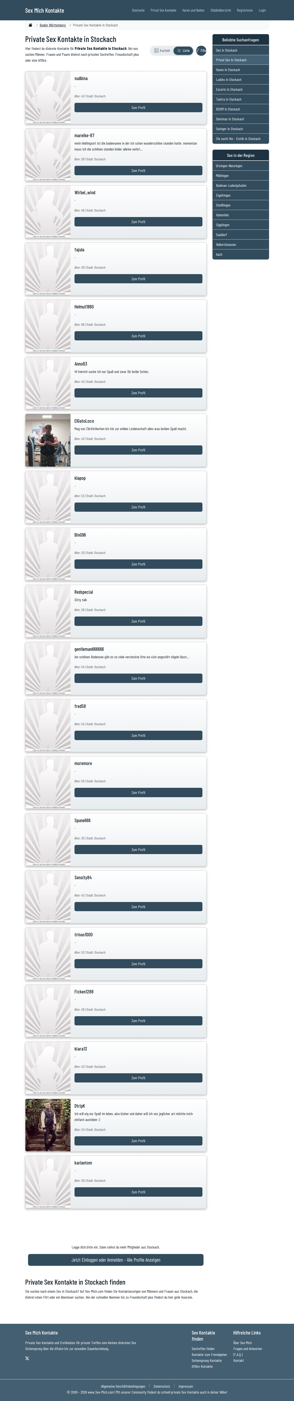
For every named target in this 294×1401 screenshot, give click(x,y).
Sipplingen (222, 224)
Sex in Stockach (226, 50)
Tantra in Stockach (228, 99)
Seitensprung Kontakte (207, 1360)
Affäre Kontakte (202, 1366)
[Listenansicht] (183, 51)
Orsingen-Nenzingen (229, 165)
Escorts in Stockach (229, 89)
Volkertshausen (226, 244)
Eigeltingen (223, 195)
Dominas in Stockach (230, 118)
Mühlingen (222, 175)
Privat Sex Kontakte (163, 10)
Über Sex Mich (242, 1342)
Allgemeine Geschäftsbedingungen (123, 1386)
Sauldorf (221, 234)
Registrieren (245, 10)
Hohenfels (222, 214)
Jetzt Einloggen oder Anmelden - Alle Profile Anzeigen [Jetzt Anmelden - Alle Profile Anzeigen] (115, 1260)
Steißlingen (223, 205)
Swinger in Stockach (229, 128)
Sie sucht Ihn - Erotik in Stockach (238, 138)
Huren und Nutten (193, 10)
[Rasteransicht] (162, 51)
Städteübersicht (221, 10)
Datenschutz (162, 1386)
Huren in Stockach (228, 69)
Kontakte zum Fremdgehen (209, 1354)
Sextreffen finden (203, 1348)
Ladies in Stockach (228, 79)
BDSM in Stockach (228, 109)
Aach (219, 254)
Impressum (186, 1386)
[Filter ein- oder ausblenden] (201, 51)
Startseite (138, 10)
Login (262, 10)
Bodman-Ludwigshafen (231, 185)
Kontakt (238, 1360)
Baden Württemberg (53, 25)
